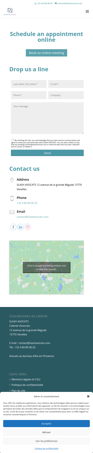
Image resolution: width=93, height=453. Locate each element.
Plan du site (18, 390)
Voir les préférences (46, 441)
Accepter (46, 423)
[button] (88, 396)
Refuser (46, 432)
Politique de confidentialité (46, 448)
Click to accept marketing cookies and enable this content (46, 267)
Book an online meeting (46, 53)
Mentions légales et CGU (26, 379)
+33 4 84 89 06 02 (44, 3)
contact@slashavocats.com (32, 217)
